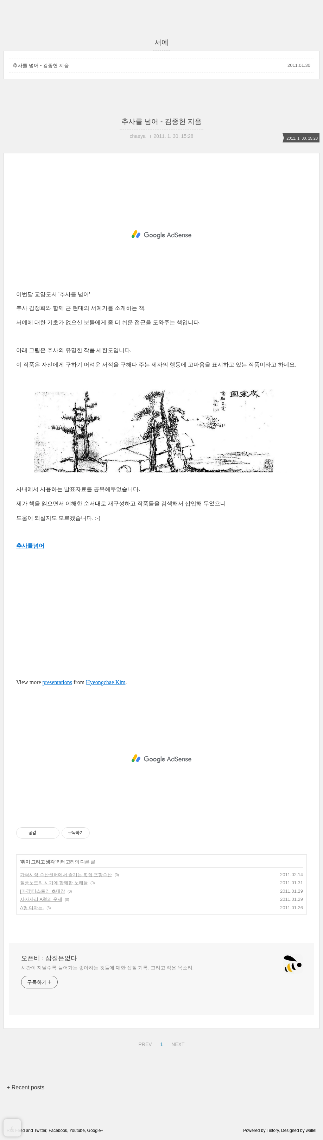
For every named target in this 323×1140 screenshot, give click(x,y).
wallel (311, 1130)
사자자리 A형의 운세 (41, 899)
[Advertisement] (161, 234)
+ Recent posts (25, 1087)
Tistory (273, 1130)
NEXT (177, 1043)
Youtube (77, 1130)
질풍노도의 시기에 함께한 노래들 (54, 882)
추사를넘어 (30, 546)
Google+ (95, 1130)
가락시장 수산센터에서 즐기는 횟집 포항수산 (66, 874)
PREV (144, 1043)
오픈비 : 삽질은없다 (49, 958)
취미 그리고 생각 (38, 862)
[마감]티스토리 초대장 (42, 891)
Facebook (58, 1130)
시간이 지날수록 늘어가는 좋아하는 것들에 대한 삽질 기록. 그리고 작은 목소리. (107, 967)
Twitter (40, 1130)
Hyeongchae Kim (105, 682)
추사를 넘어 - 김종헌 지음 (41, 65)
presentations (57, 682)
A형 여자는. (32, 907)
